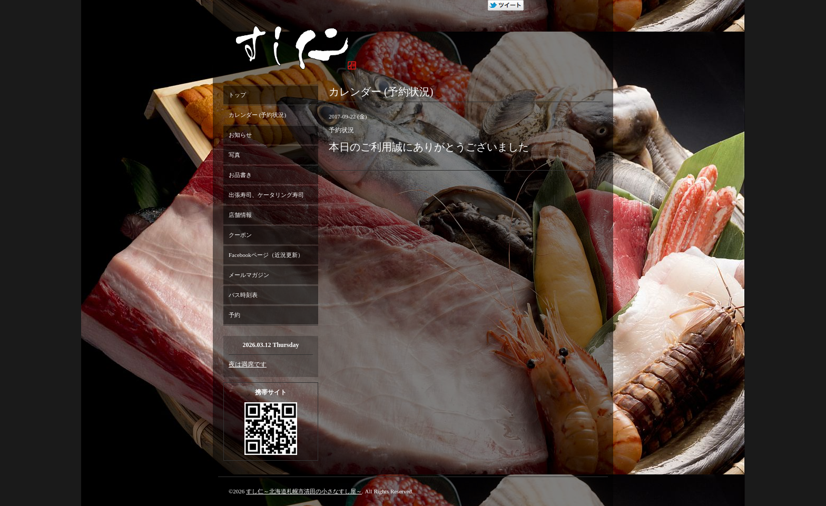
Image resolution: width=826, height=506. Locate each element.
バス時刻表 (243, 295)
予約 (234, 315)
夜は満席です (248, 364)
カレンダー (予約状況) (257, 115)
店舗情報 (240, 215)
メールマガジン (249, 275)
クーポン (240, 235)
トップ (237, 95)
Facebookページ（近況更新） (266, 255)
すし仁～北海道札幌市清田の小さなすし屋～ (304, 491)
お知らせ (240, 135)
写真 (234, 155)
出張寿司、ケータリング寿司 (266, 195)
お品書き (240, 175)
